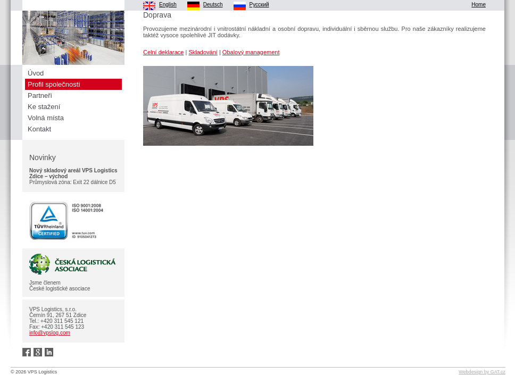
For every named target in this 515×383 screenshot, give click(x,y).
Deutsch (213, 4)
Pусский (259, 4)
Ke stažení (44, 107)
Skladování (202, 52)
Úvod (36, 73)
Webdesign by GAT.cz (482, 371)
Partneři (40, 95)
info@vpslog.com (49, 333)
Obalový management (251, 52)
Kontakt (39, 129)
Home (478, 4)
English (168, 4)
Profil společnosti (54, 84)
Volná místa (46, 118)
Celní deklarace (163, 52)
